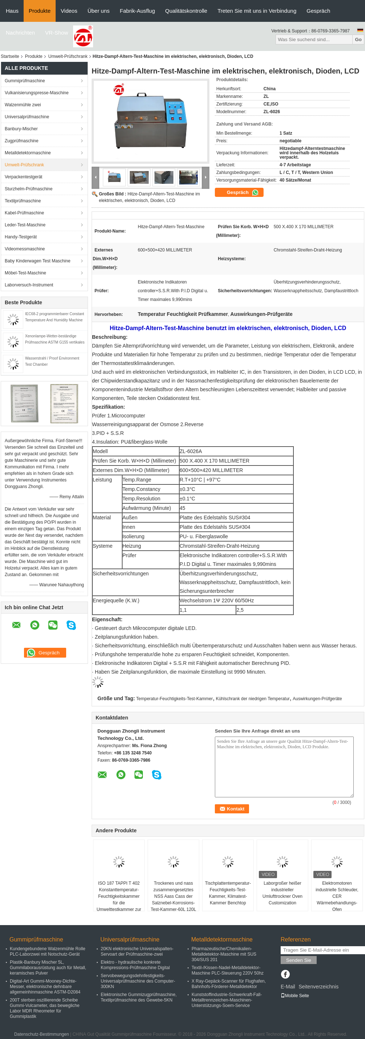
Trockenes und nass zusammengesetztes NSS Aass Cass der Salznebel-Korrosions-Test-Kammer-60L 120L (173, 896)
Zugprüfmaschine (22, 140)
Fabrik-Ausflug (137, 11)
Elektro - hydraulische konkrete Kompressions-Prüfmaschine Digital (135, 965)
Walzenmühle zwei (23, 104)
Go (358, 39)
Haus (12, 11)
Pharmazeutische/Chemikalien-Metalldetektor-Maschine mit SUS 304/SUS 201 (224, 954)
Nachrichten (20, 32)
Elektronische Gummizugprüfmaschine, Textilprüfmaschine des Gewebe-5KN (139, 997)
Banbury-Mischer (21, 128)
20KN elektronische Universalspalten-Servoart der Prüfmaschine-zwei (137, 951)
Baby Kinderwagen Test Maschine (38, 260)
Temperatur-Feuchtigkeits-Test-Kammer (174, 698)
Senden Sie (298, 960)
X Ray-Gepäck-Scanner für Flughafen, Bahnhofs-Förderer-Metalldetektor (229, 984)
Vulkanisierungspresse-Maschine (37, 92)
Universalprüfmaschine (27, 116)
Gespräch (318, 10)
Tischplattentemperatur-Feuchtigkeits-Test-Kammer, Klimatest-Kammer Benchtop (228, 893)
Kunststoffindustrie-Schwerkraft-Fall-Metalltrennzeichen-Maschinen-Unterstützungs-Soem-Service (227, 1000)
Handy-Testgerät (21, 236)
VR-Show (56, 32)
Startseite (10, 56)
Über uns (99, 11)
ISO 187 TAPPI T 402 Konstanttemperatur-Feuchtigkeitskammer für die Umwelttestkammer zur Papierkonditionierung (119, 900)
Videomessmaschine (25, 248)
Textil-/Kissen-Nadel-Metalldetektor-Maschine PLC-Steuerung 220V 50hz (228, 970)
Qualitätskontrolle (186, 11)
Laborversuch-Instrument (29, 284)
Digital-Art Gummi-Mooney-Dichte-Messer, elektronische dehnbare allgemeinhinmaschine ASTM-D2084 (45, 987)
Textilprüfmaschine (23, 200)
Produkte (40, 11)
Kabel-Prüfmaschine (24, 212)
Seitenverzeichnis (318, 987)
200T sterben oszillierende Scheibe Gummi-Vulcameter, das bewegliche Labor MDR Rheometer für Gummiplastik (45, 1008)
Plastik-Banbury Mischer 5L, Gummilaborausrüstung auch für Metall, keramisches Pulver (48, 968)
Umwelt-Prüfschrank (68, 56)
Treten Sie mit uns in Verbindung (256, 11)
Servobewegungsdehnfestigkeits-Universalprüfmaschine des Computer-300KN (138, 981)
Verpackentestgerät (23, 176)
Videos (69, 11)
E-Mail (288, 987)
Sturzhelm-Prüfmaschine (28, 188)
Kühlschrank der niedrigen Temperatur (253, 698)
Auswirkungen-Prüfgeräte (317, 698)
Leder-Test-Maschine (25, 224)
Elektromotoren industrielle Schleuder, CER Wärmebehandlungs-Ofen (337, 896)
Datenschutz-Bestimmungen (41, 1034)
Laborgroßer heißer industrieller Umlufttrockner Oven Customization (282, 893)
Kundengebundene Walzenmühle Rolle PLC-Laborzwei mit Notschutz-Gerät (47, 951)
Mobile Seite (295, 995)
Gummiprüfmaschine (25, 80)
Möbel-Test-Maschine (25, 272)
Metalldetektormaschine (28, 152)
